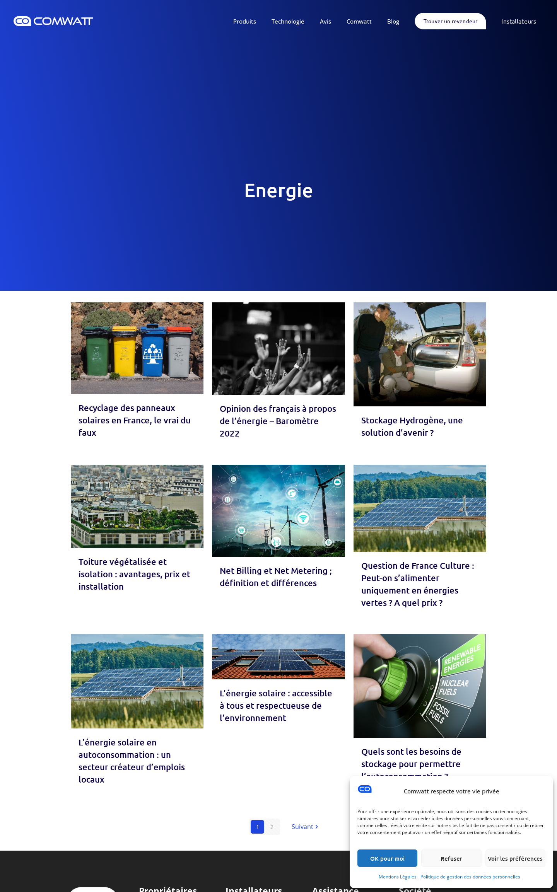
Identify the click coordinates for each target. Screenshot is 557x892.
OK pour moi (387, 858)
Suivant (306, 826)
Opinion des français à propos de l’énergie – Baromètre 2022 (278, 420)
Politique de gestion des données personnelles (470, 876)
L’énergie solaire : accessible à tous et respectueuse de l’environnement (276, 705)
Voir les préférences (515, 858)
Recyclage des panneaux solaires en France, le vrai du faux (135, 420)
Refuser (451, 858)
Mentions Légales (398, 876)
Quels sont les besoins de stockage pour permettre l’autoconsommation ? (411, 763)
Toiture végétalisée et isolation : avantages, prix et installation (134, 574)
